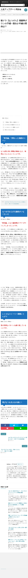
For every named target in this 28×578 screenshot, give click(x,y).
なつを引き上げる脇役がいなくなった (11, 125)
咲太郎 (10, 31)
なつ (3, 31)
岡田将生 (14, 31)
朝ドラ (22, 31)
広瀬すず (18, 31)
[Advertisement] (14, 100)
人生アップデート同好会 (11, 9)
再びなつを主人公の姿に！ (9, 130)
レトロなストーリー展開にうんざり (11, 127)
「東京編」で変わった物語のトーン (11, 122)
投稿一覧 (20, 464)
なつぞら (6, 31)
